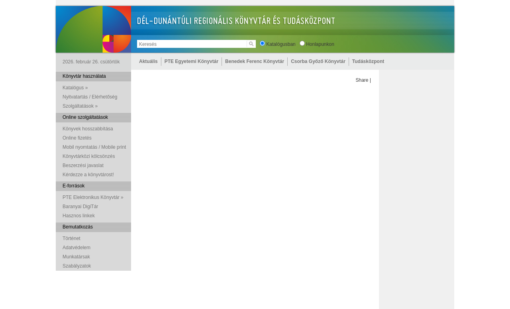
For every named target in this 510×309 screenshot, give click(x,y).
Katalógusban (280, 44)
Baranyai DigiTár (80, 206)
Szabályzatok (77, 266)
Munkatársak (76, 257)
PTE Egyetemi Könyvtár (191, 61)
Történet (71, 238)
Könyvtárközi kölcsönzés (89, 156)
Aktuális (148, 61)
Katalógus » (75, 88)
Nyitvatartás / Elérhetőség (90, 97)
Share (362, 80)
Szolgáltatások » (80, 106)
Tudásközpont (368, 61)
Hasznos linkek (79, 215)
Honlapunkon (320, 44)
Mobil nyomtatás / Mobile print (94, 147)
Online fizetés (77, 138)
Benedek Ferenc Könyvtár (254, 61)
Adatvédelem (76, 247)
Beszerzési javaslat (83, 165)
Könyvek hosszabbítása (88, 129)
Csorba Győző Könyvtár (318, 61)
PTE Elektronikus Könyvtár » (93, 197)
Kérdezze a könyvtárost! (88, 174)
